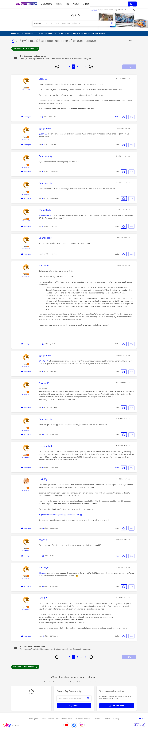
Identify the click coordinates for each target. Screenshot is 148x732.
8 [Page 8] (77, 66)
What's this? (26, 90)
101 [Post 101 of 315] (43, 467)
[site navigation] (12, 4)
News (59, 4)
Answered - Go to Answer (25, 48)
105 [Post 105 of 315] (43, 636)
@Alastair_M (44, 361)
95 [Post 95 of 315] (42, 226)
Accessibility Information (82, 719)
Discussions (46, 4)
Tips (67, 4)
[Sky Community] (26, 4)
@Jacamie (43, 573)
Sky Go (74, 15)
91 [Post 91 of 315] (42, 117)
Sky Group (116, 719)
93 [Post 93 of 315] (42, 171)
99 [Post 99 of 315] (43, 407)
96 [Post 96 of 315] (43, 254)
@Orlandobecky (45, 215)
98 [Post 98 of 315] (43, 371)
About (76, 4)
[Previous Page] (57, 66)
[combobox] (79, 23)
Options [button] (129, 40)
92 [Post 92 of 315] (42, 144)
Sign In (132, 4)
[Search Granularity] (41, 23)
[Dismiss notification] (134, 9)
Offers (86, 4)
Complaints (96, 719)
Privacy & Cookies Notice (64, 719)
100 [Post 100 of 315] (43, 434)
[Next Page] (91, 66)
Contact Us (106, 719)
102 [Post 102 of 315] (43, 528)
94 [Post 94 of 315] (43, 198)
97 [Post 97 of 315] (42, 344)
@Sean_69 (43, 134)
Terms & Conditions (47, 719)
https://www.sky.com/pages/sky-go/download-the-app (60, 514)
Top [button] (143, 719)
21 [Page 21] (85, 66)
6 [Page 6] (69, 66)
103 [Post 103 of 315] (43, 556)
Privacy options (33, 719)
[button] (132, 78)
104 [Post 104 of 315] (43, 586)
